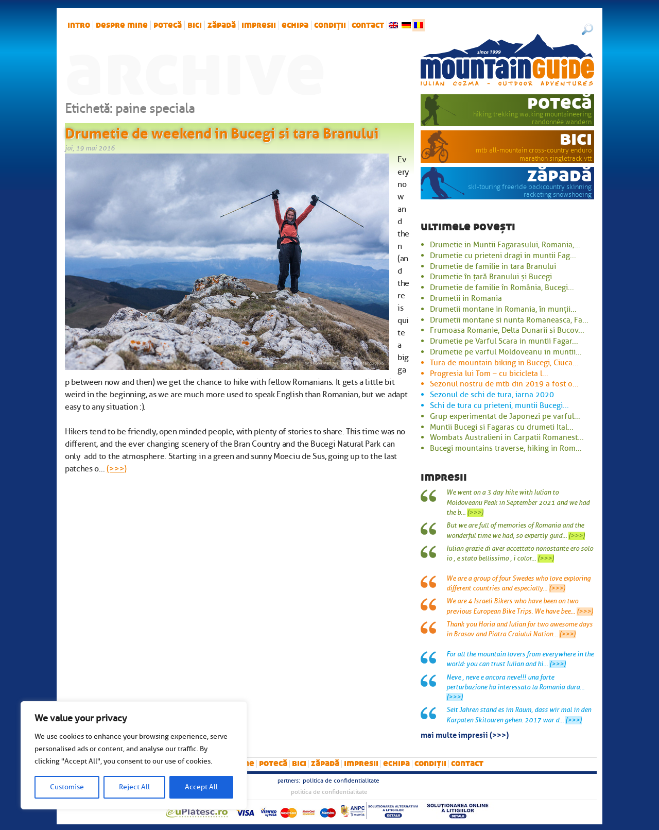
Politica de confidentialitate (341, 780)
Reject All (134, 787)
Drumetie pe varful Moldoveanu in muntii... (506, 352)
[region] (134, 755)
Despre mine (122, 25)
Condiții (330, 25)
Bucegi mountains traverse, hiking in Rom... (506, 448)
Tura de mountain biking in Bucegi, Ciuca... (504, 363)
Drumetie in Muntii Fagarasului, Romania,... (505, 245)
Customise (67, 787)
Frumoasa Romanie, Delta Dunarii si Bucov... (507, 330)
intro (78, 25)
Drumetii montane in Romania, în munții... (503, 309)
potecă (167, 25)
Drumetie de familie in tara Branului (493, 266)
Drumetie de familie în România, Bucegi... (502, 287)
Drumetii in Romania (466, 298)
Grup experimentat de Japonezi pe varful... (505, 416)
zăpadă (221, 25)
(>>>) (116, 469)
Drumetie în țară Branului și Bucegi (491, 277)
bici (194, 25)
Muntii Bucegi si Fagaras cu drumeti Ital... (502, 427)
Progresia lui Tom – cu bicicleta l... (489, 373)
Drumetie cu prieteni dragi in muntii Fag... (503, 255)
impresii (258, 25)
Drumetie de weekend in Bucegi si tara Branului (222, 131)
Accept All (201, 787)
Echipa (295, 25)
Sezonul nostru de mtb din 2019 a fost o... (504, 384)
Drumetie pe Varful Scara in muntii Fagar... (504, 341)
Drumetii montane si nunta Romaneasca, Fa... (509, 320)
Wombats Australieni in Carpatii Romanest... (507, 437)
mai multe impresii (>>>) (465, 734)
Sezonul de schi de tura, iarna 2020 (492, 394)
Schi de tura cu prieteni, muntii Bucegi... (499, 405)
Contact (368, 25)
